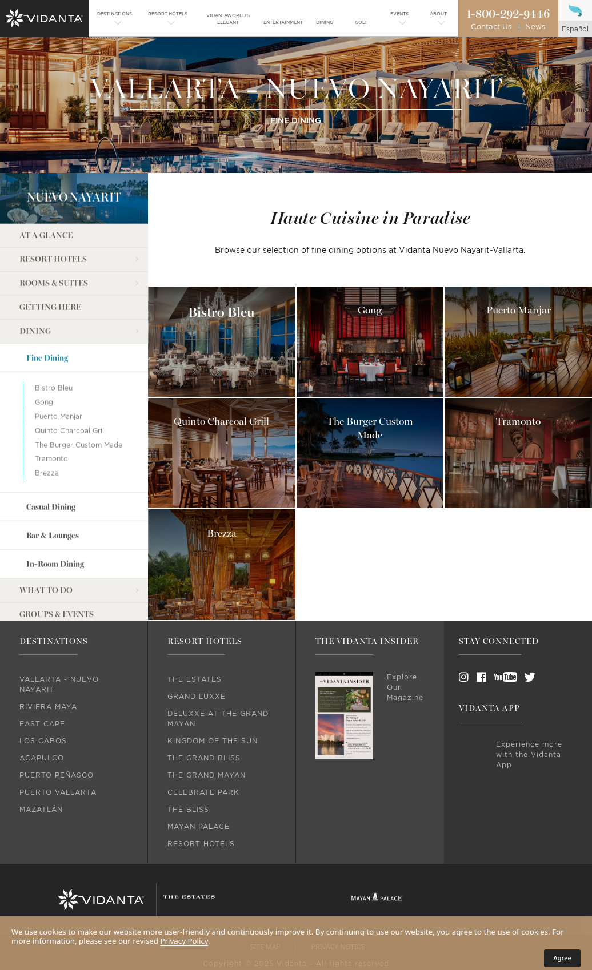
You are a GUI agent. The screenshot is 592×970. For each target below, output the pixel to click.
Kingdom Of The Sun (212, 741)
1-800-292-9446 (508, 14)
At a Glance (46, 185)
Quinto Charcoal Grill (70, 380)
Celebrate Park (203, 792)
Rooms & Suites (53, 233)
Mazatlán (41, 809)
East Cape (42, 724)
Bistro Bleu (54, 337)
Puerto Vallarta (58, 792)
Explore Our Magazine (405, 687)
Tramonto (51, 408)
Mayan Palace (198, 826)
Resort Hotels (53, 209)
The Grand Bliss (204, 758)
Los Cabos (43, 741)
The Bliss (188, 809)
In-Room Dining (55, 514)
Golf (30, 612)
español (575, 29)
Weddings (42, 588)
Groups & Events (56, 564)
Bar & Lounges (52, 485)
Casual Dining (50, 456)
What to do (46, 540)
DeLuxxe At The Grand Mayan (218, 718)
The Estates (194, 679)
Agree (562, 957)
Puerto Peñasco (56, 775)
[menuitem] (115, 19)
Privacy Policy (185, 941)
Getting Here (50, 256)
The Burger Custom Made (78, 394)
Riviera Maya (48, 706)
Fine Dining (47, 307)
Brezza (47, 422)
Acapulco (41, 758)
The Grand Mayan (206, 775)
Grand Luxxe (196, 696)
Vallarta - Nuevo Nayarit (59, 684)
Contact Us (491, 27)
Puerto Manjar (58, 366)
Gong (44, 351)
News (535, 27)
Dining (35, 280)
